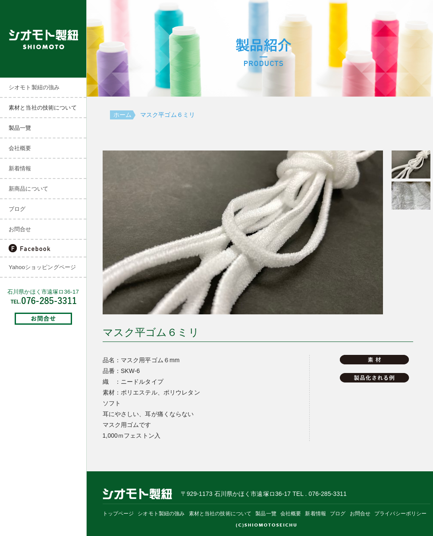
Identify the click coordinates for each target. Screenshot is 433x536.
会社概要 (20, 148)
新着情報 (20, 168)
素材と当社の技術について (220, 514)
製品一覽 (265, 514)
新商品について (28, 188)
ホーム (122, 114)
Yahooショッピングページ (42, 267)
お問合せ (20, 229)
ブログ (17, 209)
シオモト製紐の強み (34, 87)
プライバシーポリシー (400, 514)
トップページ (118, 514)
